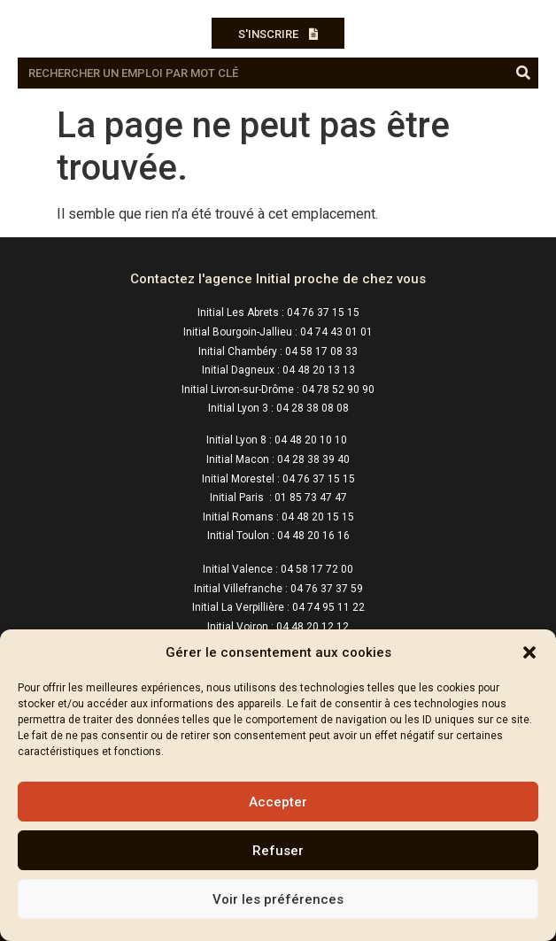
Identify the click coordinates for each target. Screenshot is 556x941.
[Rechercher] (522, 73)
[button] (529, 652)
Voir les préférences (278, 899)
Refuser (278, 851)
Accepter (278, 802)
